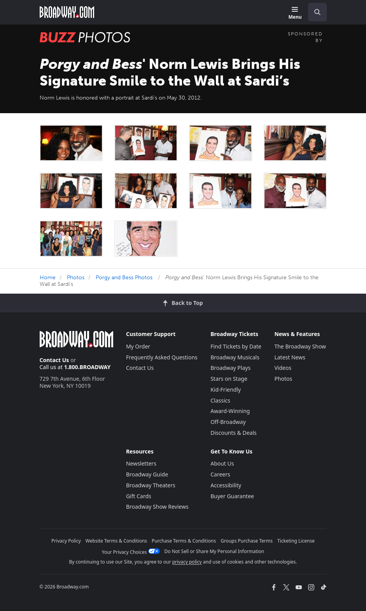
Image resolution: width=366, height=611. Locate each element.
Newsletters (141, 463)
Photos (75, 277)
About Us (222, 463)
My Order (138, 346)
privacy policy (187, 561)
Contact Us (54, 360)
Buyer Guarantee (232, 496)
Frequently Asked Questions (162, 357)
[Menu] (294, 13)
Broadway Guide (147, 474)
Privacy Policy (66, 540)
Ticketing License (296, 540)
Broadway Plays (230, 367)
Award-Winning (230, 411)
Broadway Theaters (150, 485)
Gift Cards (138, 496)
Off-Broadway (228, 421)
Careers (220, 474)
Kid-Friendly (225, 389)
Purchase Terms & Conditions (184, 540)
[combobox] (314, 12)
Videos (282, 367)
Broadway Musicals (234, 357)
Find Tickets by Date (235, 346)
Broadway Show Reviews (157, 506)
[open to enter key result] (317, 12)
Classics (220, 400)
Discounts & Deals (233, 432)
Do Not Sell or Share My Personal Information (214, 551)
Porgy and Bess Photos (124, 277)
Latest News (289, 357)
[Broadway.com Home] (67, 12)
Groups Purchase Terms (247, 540)
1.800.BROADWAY (87, 367)
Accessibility (225, 485)
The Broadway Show (300, 346)
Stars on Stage (228, 378)
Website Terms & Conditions (116, 540)
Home (48, 277)
